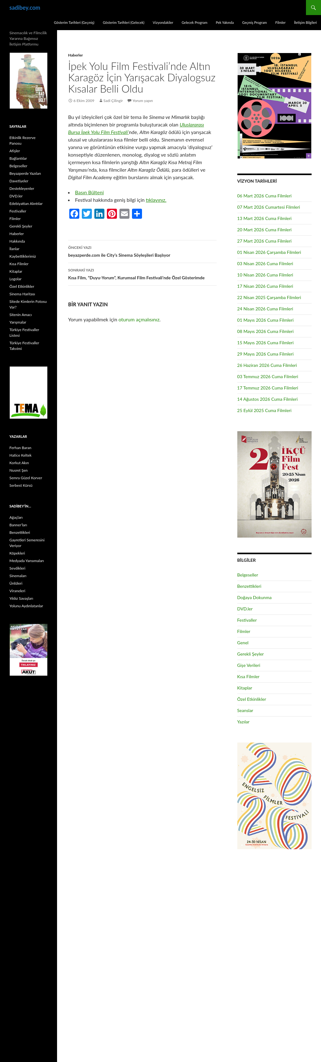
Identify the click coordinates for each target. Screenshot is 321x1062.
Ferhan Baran (20, 447)
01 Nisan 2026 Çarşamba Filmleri (269, 252)
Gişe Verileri (248, 665)
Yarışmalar (17, 322)
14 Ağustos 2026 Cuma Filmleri (267, 399)
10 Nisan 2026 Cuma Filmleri (265, 274)
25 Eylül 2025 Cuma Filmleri (264, 410)
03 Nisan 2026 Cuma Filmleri (265, 263)
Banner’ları (18, 525)
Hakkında (17, 241)
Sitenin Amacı (20, 314)
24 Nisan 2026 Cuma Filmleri (265, 308)
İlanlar (14, 248)
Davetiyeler (18, 181)
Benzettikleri (249, 586)
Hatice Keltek (20, 455)
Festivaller (247, 620)
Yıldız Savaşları (21, 598)
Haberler (75, 55)
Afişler (14, 150)
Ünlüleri (15, 583)
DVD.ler (245, 608)
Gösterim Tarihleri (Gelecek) (124, 22)
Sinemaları (17, 575)
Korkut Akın (19, 462)
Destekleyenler (21, 188)
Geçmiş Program (254, 22)
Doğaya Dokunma (254, 597)
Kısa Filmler (248, 676)
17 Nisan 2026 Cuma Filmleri (265, 286)
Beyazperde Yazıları (25, 173)
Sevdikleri (17, 568)
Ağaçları (16, 517)
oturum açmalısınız (139, 319)
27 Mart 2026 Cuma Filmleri (264, 241)
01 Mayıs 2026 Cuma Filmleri (265, 320)
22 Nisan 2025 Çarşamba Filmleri (269, 297)
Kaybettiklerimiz (22, 256)
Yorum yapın (143, 100)
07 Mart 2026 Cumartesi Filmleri (268, 207)
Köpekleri (17, 553)
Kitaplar (244, 687)
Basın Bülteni (89, 192)
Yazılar (243, 721)
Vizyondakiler (163, 22)
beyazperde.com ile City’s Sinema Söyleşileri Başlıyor (142, 251)
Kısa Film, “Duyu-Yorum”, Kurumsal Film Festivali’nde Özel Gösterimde (142, 273)
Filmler (280, 22)
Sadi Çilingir (113, 100)
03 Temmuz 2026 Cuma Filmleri (267, 376)
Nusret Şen (18, 470)
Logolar (15, 278)
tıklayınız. (156, 200)
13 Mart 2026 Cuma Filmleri (264, 218)
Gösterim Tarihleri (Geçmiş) (74, 22)
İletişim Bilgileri (305, 22)
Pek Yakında (225, 22)
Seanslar (245, 710)
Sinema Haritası (22, 294)
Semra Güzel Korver (25, 477)
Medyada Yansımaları (26, 560)
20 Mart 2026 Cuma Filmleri (264, 229)
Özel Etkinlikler (251, 699)
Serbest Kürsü (20, 485)
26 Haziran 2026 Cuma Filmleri (267, 365)
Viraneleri (17, 590)
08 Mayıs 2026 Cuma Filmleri (265, 331)
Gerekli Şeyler (250, 654)
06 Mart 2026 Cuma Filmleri (264, 195)
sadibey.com (24, 7)
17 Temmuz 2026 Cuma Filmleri (267, 387)
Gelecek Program (194, 22)
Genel (243, 642)
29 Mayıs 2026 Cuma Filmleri (265, 354)
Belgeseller (247, 574)
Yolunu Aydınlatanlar (26, 605)
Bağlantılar (18, 158)
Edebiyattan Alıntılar (26, 203)
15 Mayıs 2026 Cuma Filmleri (265, 342)
